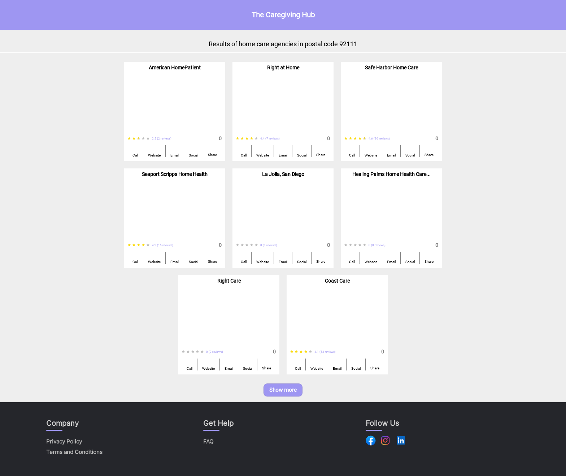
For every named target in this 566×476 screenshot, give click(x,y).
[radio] (129, 138)
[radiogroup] (140, 138)
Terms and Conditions (74, 452)
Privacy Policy (64, 441)
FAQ (208, 441)
